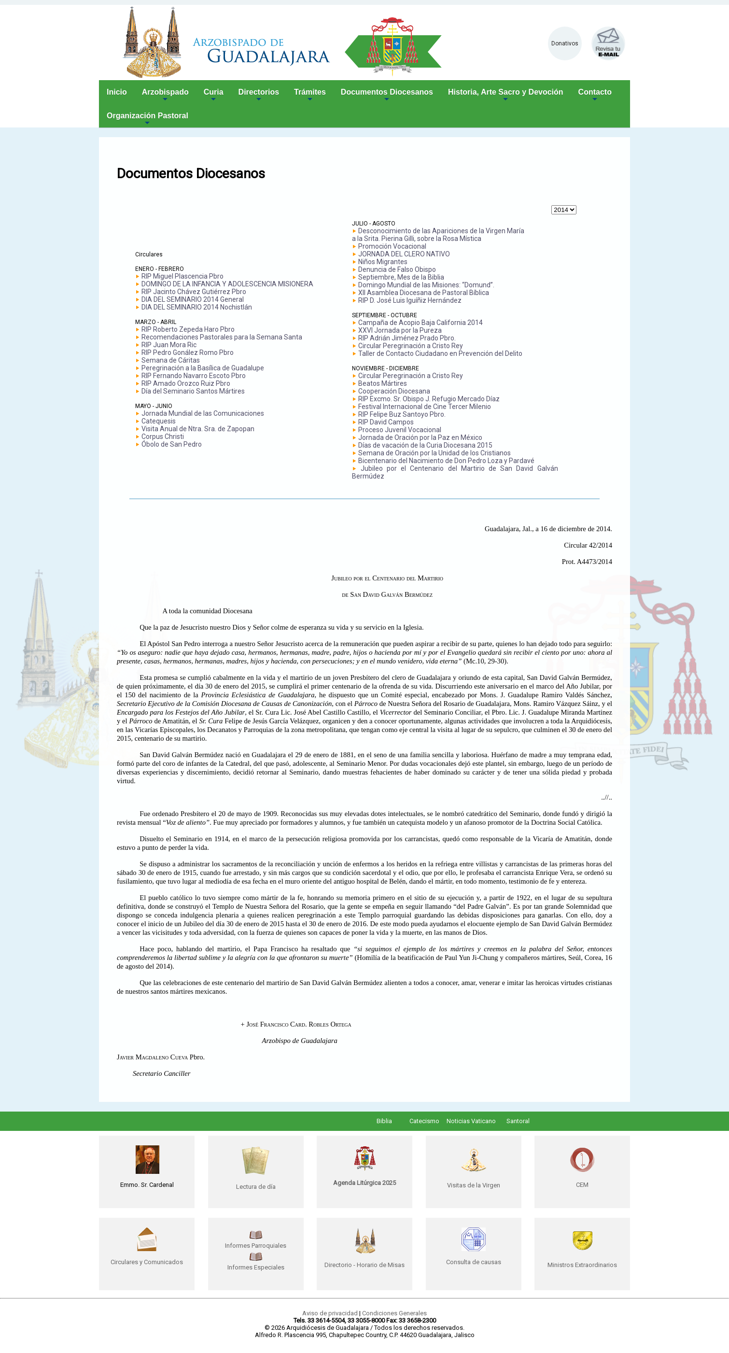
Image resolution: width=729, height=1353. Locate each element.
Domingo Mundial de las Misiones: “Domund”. (426, 285)
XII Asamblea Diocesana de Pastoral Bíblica (423, 292)
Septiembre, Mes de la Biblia (401, 277)
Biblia (384, 1121)
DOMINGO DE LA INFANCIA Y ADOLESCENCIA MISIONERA (227, 284)
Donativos (564, 43)
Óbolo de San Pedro (171, 444)
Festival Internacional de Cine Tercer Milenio (424, 406)
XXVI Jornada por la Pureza (400, 330)
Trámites (310, 96)
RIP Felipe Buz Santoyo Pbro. (402, 414)
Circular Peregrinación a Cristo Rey (410, 346)
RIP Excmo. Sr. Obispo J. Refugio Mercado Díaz (429, 399)
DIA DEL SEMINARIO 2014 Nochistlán (196, 307)
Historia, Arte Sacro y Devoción (505, 96)
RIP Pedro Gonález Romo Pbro (187, 352)
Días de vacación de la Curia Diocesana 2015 (425, 445)
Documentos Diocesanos (387, 96)
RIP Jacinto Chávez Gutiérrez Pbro (193, 292)
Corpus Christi (162, 436)
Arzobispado (165, 96)
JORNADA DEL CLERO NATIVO (404, 254)
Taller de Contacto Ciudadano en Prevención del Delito (440, 353)
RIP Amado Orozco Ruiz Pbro (185, 383)
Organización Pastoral (147, 119)
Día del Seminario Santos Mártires (193, 391)
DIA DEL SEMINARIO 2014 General (192, 299)
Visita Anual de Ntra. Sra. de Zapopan (197, 429)
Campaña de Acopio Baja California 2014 (420, 322)
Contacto (595, 96)
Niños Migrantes (382, 262)
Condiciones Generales (394, 1313)
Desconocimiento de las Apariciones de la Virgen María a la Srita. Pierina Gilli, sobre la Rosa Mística (438, 234)
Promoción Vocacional (392, 246)
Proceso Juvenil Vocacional (399, 430)
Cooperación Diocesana (394, 391)
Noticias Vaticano (471, 1121)
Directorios (258, 96)
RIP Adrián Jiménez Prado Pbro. (407, 338)
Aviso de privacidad (330, 1313)
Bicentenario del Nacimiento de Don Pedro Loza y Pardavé (446, 461)
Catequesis (158, 421)
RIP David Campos (386, 422)
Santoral (518, 1121)
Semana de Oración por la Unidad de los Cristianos (434, 453)
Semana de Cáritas (170, 360)
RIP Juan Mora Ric (168, 345)
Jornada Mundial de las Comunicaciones (202, 413)
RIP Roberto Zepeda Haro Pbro (188, 329)
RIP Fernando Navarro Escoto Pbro (193, 376)
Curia (214, 96)
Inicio (117, 92)
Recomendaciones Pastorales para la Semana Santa (221, 337)
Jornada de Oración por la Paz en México (420, 437)
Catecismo (424, 1121)
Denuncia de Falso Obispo (397, 269)
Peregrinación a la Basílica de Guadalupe (202, 368)
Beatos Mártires (382, 383)
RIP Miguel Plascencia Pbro (182, 276)
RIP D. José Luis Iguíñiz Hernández (410, 300)
